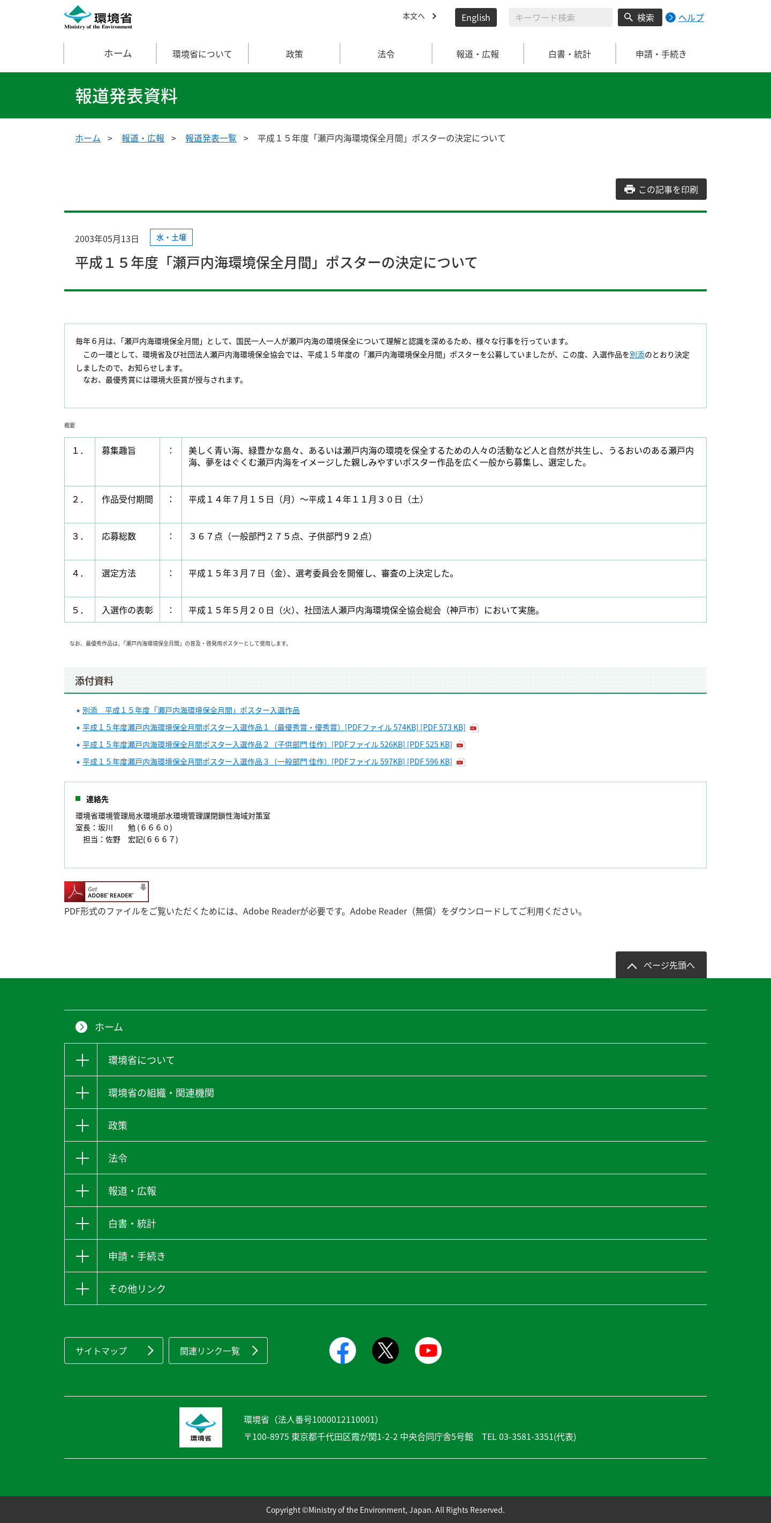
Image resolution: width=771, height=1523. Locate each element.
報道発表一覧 (211, 137)
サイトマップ (101, 1350)
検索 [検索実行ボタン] (645, 17)
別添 (637, 354)
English (476, 17)
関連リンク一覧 (210, 1350)
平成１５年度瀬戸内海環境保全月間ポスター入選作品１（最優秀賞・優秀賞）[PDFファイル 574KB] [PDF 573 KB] (274, 727)
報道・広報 (143, 137)
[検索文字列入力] (561, 17)
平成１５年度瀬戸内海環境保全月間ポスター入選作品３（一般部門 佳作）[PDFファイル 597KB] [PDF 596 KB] (267, 761)
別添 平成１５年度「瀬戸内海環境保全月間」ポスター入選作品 (191, 709)
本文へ (415, 17)
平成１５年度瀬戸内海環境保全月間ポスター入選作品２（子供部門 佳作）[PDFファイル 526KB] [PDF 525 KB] (267, 744)
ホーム (111, 53)
